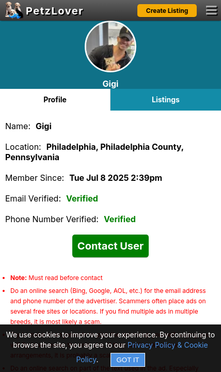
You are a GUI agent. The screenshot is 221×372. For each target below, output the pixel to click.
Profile (55, 99)
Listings (166, 99)
